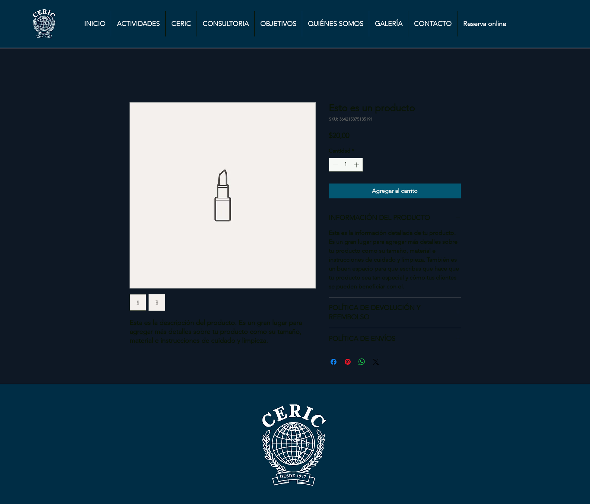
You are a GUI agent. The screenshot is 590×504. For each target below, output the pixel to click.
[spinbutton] (346, 164)
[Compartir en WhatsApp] (361, 361)
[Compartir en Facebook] (333, 361)
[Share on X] (375, 361)
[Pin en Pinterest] (347, 361)
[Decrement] (334, 164)
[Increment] (357, 164)
